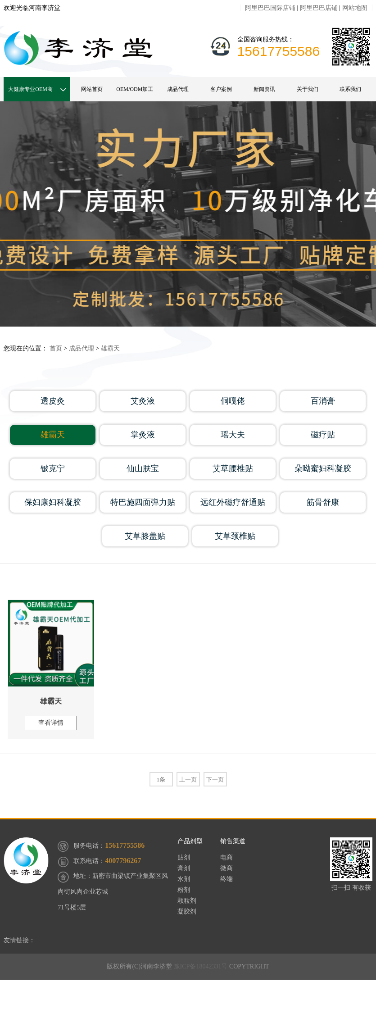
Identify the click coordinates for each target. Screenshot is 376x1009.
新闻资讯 (264, 89)
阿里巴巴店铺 (319, 8)
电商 (226, 857)
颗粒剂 (186, 900)
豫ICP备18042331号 (201, 966)
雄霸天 (110, 348)
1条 (161, 779)
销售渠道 (232, 841)
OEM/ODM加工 (134, 89)
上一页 (188, 779)
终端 (226, 879)
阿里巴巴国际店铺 (270, 8)
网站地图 (354, 8)
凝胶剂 (186, 911)
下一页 (215, 779)
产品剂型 (190, 841)
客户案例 (221, 89)
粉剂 (183, 889)
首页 (56, 348)
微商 (226, 868)
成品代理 (178, 89)
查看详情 (50, 722)
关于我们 (307, 89)
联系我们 (350, 89)
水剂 (183, 879)
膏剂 (183, 868)
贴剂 (183, 857)
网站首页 (92, 89)
